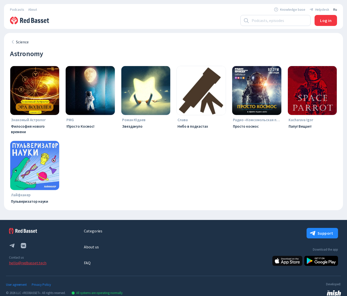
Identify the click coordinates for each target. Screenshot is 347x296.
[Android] (321, 261)
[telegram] (12, 245)
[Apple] (287, 261)
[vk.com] (23, 245)
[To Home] (30, 20)
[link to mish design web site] (334, 292)
